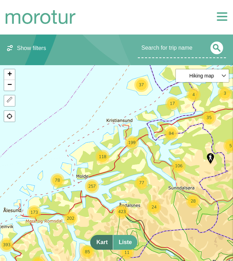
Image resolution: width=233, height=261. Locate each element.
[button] (210, 158)
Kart (102, 242)
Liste (125, 242)
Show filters (31, 48)
